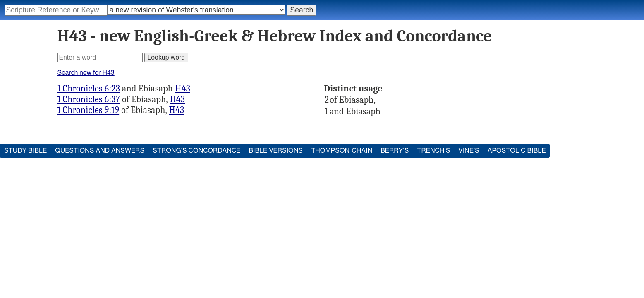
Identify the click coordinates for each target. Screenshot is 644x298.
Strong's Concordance (196, 150)
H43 (182, 88)
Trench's (433, 150)
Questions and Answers (99, 150)
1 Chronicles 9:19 (88, 110)
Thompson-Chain (341, 150)
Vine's (468, 150)
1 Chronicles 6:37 (88, 99)
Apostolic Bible (517, 150)
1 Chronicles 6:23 (88, 88)
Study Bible (25, 150)
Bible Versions (276, 150)
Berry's (395, 150)
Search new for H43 (86, 73)
